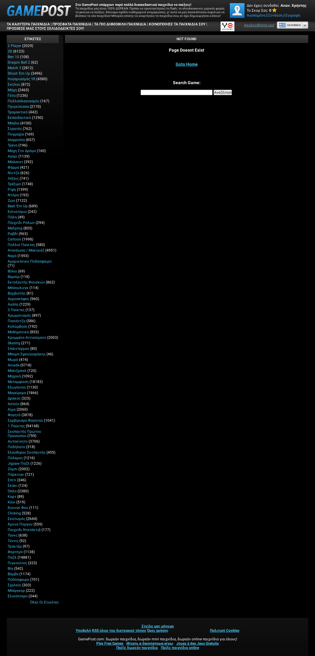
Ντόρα (13, 195)
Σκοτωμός (16, 519)
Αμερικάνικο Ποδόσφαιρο (30, 261)
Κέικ (11, 502)
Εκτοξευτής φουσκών (26, 282)
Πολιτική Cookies (224, 630)
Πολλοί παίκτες (21, 245)
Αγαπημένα (256, 15)
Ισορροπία (16, 140)
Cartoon (14, 239)
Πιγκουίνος (17, 563)
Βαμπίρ (14, 277)
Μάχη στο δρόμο (22, 151)
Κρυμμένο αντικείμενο (27, 337)
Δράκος (14, 398)
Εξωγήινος (17, 387)
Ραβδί (13, 234)
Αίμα (12, 409)
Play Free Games (109, 643)
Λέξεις (13, 178)
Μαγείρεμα (17, 393)
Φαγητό (14, 415)
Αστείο (13, 404)
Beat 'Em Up (18, 206)
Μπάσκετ (15, 162)
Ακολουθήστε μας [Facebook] (259, 25)
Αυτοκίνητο (18, 441)
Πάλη (12, 217)
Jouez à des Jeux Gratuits (197, 643)
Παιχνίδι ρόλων (21, 223)
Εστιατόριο (17, 211)
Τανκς (13, 535)
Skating (14, 343)
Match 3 (14, 68)
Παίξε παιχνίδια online (180, 648)
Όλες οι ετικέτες (44, 602)
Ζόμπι (13, 469)
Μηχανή (14, 376)
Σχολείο (14, 585)
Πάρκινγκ (16, 474)
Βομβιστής (17, 293)
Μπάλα (13, 123)
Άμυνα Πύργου (20, 524)
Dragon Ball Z (19, 62)
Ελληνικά (290, 25)
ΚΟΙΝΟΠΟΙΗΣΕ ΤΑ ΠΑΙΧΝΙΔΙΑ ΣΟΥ (177, 24)
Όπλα (12, 491)
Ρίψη (12, 189)
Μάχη (12, 90)
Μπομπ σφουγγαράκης (27, 354)
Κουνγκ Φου (18, 508)
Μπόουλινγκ (18, 288)
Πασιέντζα (17, 321)
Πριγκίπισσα (18, 106)
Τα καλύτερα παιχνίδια (28, 24)
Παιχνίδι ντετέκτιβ (24, 530)
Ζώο (11, 200)
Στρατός (15, 129)
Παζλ (12, 557)
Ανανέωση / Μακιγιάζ (26, 250)
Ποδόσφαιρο (18, 579)
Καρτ (12, 496)
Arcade (13, 365)
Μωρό (13, 359)
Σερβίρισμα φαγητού (25, 420)
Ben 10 (13, 57)
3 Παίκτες (16, 310)
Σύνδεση (275, 15)
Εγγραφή (292, 15)
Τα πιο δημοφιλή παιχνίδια (120, 24)
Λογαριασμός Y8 (21, 79)
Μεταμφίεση (18, 382)
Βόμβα (13, 574)
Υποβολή (83, 630)
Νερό (12, 256)
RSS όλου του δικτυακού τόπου (119, 630)
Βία (10, 568)
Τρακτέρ (15, 546)
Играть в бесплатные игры (149, 643)
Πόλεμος (15, 458)
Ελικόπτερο (18, 596)
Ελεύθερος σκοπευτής (27, 452)
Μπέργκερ (16, 590)
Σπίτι (12, 480)
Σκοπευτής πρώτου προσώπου (24, 433)
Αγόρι (13, 156)
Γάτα (12, 95)
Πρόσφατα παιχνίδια (72, 24)
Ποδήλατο (16, 447)
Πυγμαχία (16, 134)
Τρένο (13, 145)
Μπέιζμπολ (17, 371)
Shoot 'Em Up (19, 73)
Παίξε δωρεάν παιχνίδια (137, 648)
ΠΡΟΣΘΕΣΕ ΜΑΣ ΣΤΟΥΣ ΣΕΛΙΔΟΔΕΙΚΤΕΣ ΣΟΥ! (45, 28)
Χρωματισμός (19, 315)
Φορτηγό (15, 552)
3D (10, 51)
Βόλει (12, 271)
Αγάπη (13, 304)
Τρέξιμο (14, 184)
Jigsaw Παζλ (19, 463)
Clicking (14, 513)
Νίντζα (13, 173)
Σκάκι (13, 485)
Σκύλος (14, 84)
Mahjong (15, 228)
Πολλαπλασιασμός (23, 101)
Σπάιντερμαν (18, 348)
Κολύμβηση (17, 326)
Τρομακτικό (18, 112)
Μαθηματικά (18, 332)
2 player (14, 46)
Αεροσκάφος (18, 299)
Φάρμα (13, 167)
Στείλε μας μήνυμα (158, 626)
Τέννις (13, 541)
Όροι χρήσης (157, 630)
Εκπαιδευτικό (19, 117)
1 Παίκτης (16, 426)
